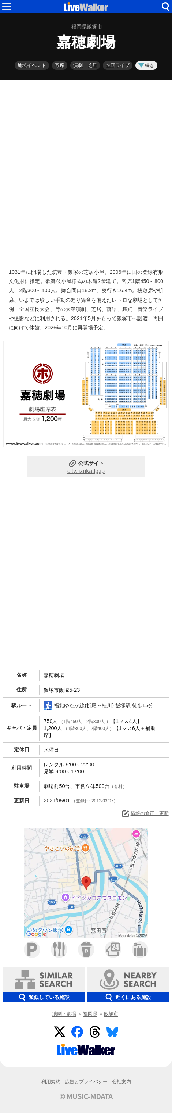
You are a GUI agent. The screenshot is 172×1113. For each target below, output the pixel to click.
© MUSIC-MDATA (86, 1096)
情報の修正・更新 (145, 813)
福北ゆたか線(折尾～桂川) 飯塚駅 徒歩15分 (98, 705)
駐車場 (32, 949)
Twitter (60, 1032)
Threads (95, 1032)
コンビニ (113, 949)
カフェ (86, 949)
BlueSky (112, 1032)
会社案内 (121, 1081)
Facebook (77, 1032)
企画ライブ (118, 65)
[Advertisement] (86, 172)
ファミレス (59, 949)
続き (146, 65)
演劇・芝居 (85, 65)
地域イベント (32, 65)
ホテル (140, 949)
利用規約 (50, 1081)
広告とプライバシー (86, 1081)
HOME (86, 6)
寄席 (59, 65)
